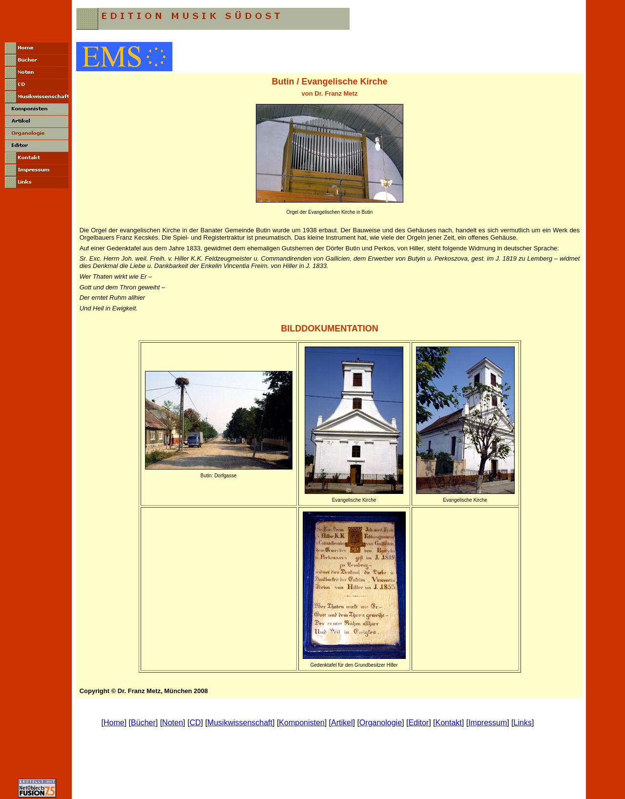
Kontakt (449, 722)
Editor (418, 722)
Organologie (380, 722)
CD (195, 722)
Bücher (143, 722)
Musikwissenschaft (240, 722)
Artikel (342, 722)
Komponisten (301, 722)
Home (114, 722)
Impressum (487, 722)
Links (523, 722)
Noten (172, 722)
